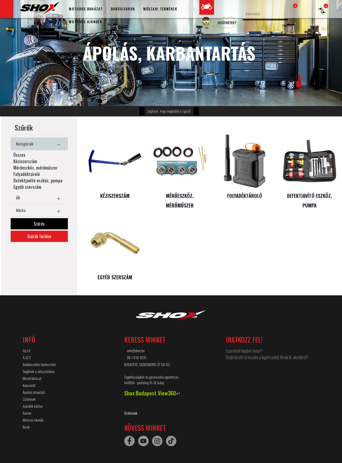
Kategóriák (39, 145)
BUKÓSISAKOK (123, 8)
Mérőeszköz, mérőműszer (35, 167)
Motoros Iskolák (33, 420)
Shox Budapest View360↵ (152, 393)
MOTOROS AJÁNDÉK (85, 21)
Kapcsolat (29, 385)
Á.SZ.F (27, 357)
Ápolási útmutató (34, 392)
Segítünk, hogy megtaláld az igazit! (169, 111)
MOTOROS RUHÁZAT (86, 8)
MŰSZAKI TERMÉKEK (160, 8)
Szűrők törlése (39, 236)
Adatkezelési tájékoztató (39, 364)
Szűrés (39, 224)
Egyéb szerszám (27, 187)
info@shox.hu (136, 350)
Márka (39, 211)
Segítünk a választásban (39, 371)
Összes (19, 155)
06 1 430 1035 (136, 357)
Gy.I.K (26, 350)
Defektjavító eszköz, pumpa (38, 180)
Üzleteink (29, 399)
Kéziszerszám (25, 161)
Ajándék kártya (32, 406)
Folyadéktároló (26, 174)
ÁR (39, 199)
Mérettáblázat (32, 378)
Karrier (27, 413)
